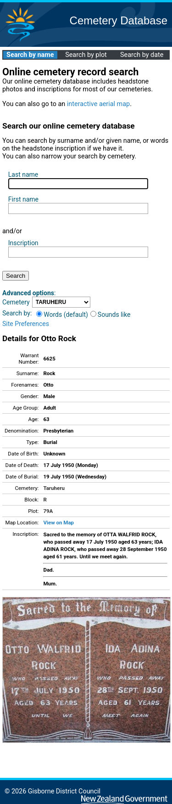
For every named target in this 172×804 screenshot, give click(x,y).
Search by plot (86, 55)
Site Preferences (25, 323)
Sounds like (110, 314)
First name (23, 199)
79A (48, 511)
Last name (23, 174)
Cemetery (16, 302)
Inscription (23, 243)
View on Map (58, 522)
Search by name (30, 55)
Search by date (141, 55)
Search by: (17, 313)
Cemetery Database (118, 20)
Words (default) (62, 314)
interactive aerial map (98, 104)
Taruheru (53, 488)
